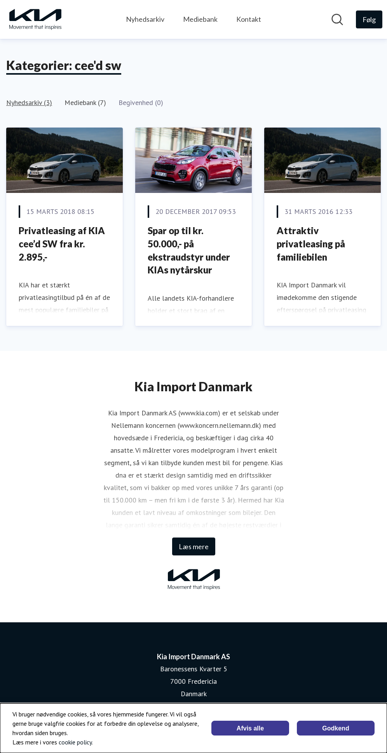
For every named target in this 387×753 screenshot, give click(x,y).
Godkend (335, 728)
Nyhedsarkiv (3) (29, 102)
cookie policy (75, 742)
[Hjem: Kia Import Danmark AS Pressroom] (35, 19)
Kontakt (248, 19)
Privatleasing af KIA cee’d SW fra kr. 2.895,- (62, 243)
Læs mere (194, 546)
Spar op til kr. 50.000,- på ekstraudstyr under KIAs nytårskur (189, 250)
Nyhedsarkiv (145, 19)
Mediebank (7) (85, 102)
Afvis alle (250, 728)
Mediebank (200, 19)
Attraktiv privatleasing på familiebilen (311, 243)
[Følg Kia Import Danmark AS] (369, 19)
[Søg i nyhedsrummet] (337, 19)
